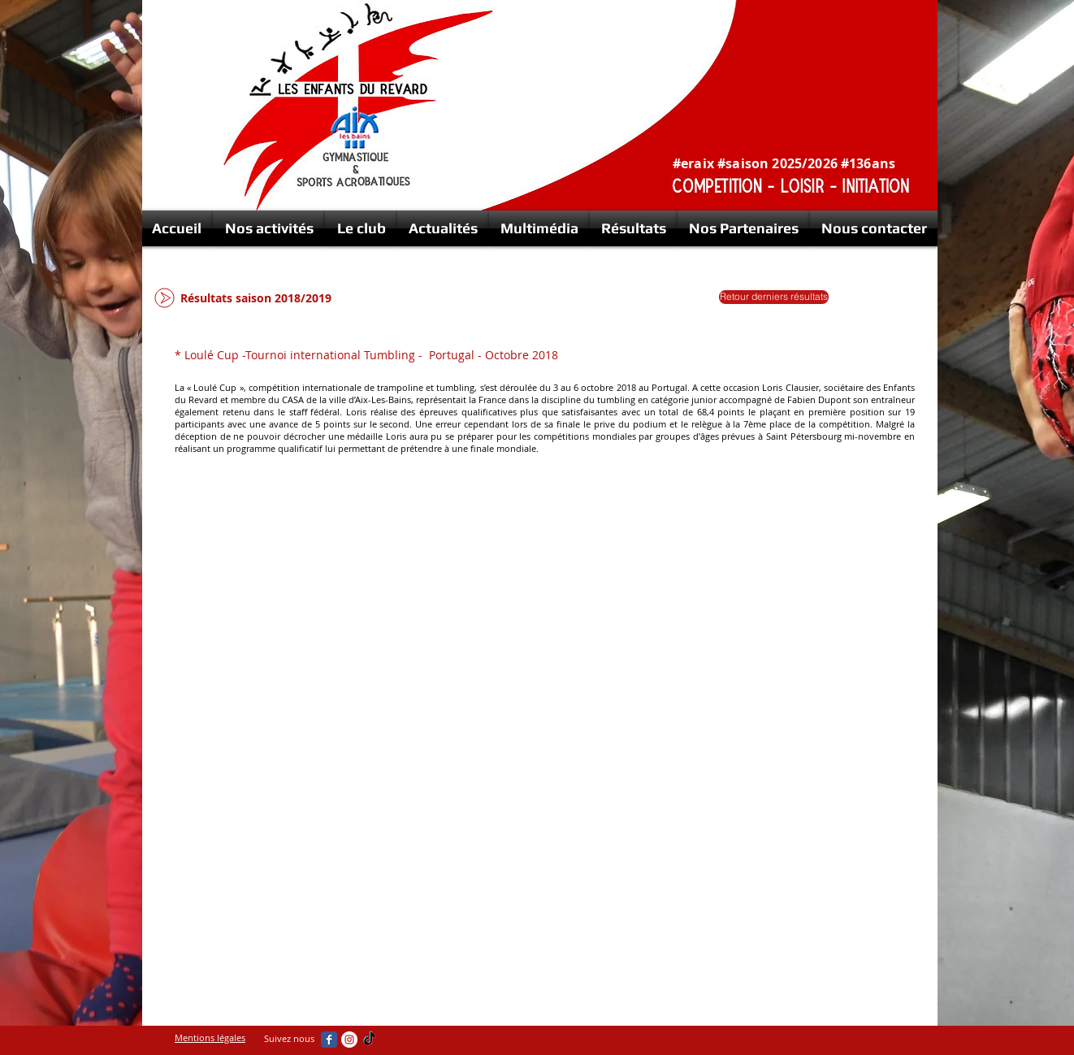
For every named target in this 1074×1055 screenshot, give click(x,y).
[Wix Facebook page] (329, 1039)
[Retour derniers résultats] (774, 297)
